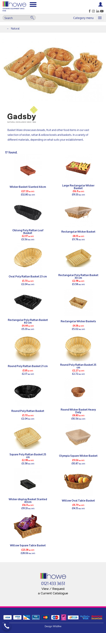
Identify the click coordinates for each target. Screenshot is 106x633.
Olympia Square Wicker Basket (78, 455)
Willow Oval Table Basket (78, 500)
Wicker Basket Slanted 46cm (28, 186)
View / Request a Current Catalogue (53, 591)
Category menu (83, 18)
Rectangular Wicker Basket (78, 231)
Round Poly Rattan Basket (27, 411)
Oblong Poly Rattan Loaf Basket (27, 231)
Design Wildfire (53, 626)
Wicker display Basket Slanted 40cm (28, 500)
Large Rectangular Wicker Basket (78, 187)
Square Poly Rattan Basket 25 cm (28, 456)
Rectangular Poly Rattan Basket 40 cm (28, 321)
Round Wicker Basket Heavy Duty (78, 411)
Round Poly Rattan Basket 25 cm (78, 366)
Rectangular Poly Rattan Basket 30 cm (78, 276)
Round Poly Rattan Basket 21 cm (28, 366)
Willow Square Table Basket (28, 545)
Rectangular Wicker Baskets (78, 321)
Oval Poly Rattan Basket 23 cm (28, 276)
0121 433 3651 (53, 584)
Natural (15, 28)
